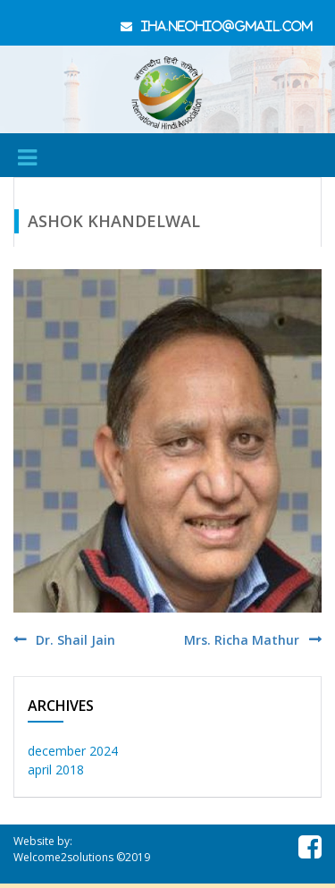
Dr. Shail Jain (75, 639)
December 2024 (73, 750)
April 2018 (56, 769)
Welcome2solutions (63, 857)
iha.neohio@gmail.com (227, 26)
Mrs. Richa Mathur (241, 639)
